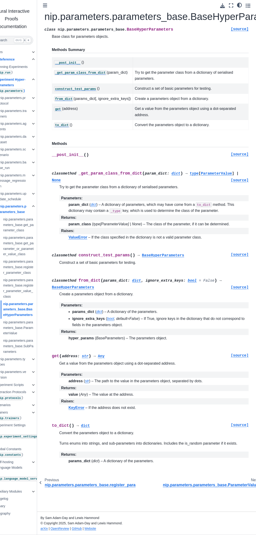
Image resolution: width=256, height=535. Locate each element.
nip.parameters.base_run (26, 165)
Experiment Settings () (30, 433)
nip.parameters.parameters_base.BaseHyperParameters (32, 309)
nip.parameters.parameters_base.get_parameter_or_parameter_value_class (32, 246)
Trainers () (22, 415)
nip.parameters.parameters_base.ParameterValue (32, 327)
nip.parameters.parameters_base (26, 209)
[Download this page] (222, 6)
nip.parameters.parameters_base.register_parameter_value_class (32, 288)
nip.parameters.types (26, 361)
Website (104, 528)
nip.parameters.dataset (26, 139)
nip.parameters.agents (26, 126)
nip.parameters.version (26, 374)
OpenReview (74, 528)
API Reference (17, 59)
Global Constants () (23, 452)
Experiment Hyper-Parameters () (24, 85)
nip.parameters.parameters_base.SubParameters (32, 346)
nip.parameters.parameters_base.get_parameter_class (32, 224)
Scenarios (17, 405)
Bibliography (15, 513)
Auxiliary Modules (23, 491)
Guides (11, 52)
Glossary (12, 506)
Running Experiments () (26, 70)
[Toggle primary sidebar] (59, 5)
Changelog (14, 498)
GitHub (91, 528)
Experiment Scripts (24, 385)
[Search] (25, 40)
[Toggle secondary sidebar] (248, 5)
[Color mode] (239, 5)
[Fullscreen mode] (231, 5)
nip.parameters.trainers (27, 113)
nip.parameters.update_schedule (26, 196)
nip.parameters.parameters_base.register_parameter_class (32, 267)
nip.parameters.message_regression (26, 180)
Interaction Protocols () (25, 395)
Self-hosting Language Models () (26, 473)
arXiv (58, 528)
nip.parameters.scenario (26, 152)
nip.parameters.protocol (26, 100)
